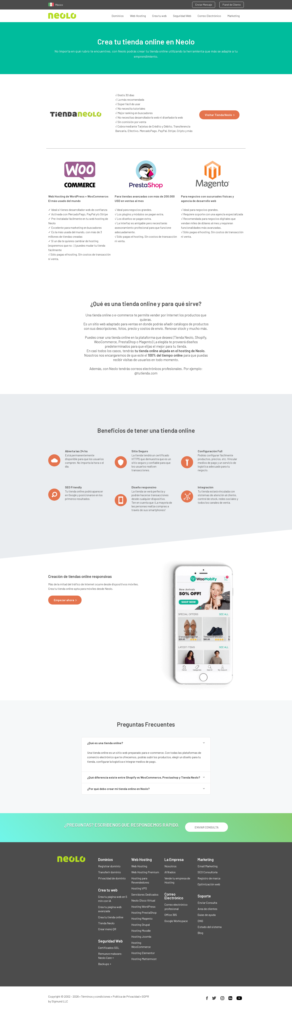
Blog (200, 933)
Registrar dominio (109, 866)
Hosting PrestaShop (144, 912)
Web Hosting (138, 15)
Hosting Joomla (141, 936)
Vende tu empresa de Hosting (177, 880)
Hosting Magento (142, 918)
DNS (200, 921)
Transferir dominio (109, 872)
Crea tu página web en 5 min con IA (112, 898)
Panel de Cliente (232, 4)
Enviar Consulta (207, 902)
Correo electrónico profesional (176, 906)
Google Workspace (176, 921)
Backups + (104, 964)
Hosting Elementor (143, 953)
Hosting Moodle (141, 930)
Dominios (118, 15)
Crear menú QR (107, 929)
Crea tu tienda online (110, 917)
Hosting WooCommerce (141, 944)
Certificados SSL (108, 947)
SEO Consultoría (208, 872)
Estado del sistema (210, 927)
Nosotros (170, 866)
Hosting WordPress (143, 906)
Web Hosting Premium (145, 872)
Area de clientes (207, 908)
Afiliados (170, 872)
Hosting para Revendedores (140, 880)
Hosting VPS (139, 888)
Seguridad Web (182, 15)
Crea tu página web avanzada (110, 909)
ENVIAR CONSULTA (206, 827)
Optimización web (209, 884)
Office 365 (170, 914)
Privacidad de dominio (112, 878)
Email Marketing (208, 866)
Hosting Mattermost (144, 959)
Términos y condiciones (95, 996)
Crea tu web (159, 15)
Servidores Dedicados (144, 894)
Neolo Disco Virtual (143, 900)
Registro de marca (209, 878)
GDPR (145, 996)
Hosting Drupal (140, 924)
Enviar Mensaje (203, 4)
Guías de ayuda (207, 914)
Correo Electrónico (209, 15)
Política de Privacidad (126, 996)
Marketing (233, 15)
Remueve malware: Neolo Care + (110, 955)
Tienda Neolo (106, 923)
